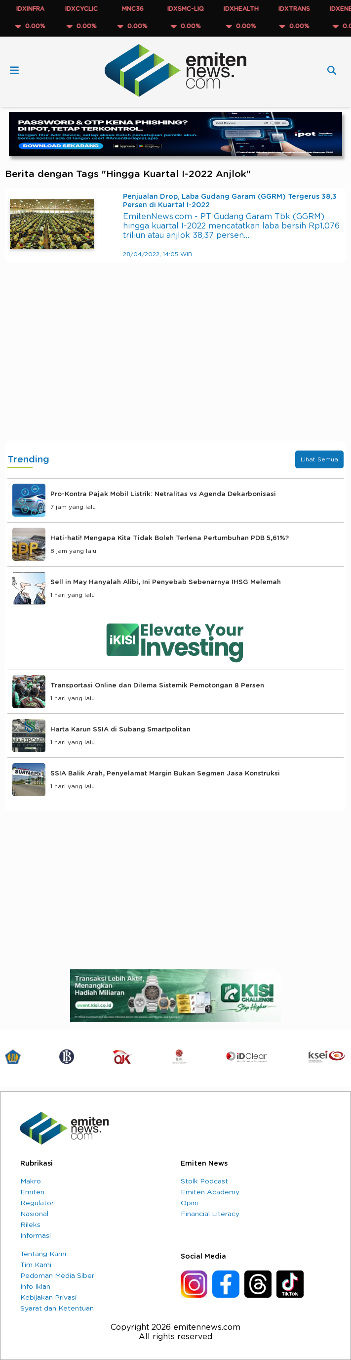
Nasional (34, 1214)
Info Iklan (35, 1286)
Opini (189, 1203)
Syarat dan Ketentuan (57, 1308)
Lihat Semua (319, 459)
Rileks (30, 1225)
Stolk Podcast (204, 1181)
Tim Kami (35, 1265)
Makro (30, 1181)
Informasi (35, 1235)
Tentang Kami (43, 1254)
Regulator (37, 1203)
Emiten (32, 1192)
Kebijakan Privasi (48, 1297)
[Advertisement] (175, 361)
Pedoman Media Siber (57, 1275)
